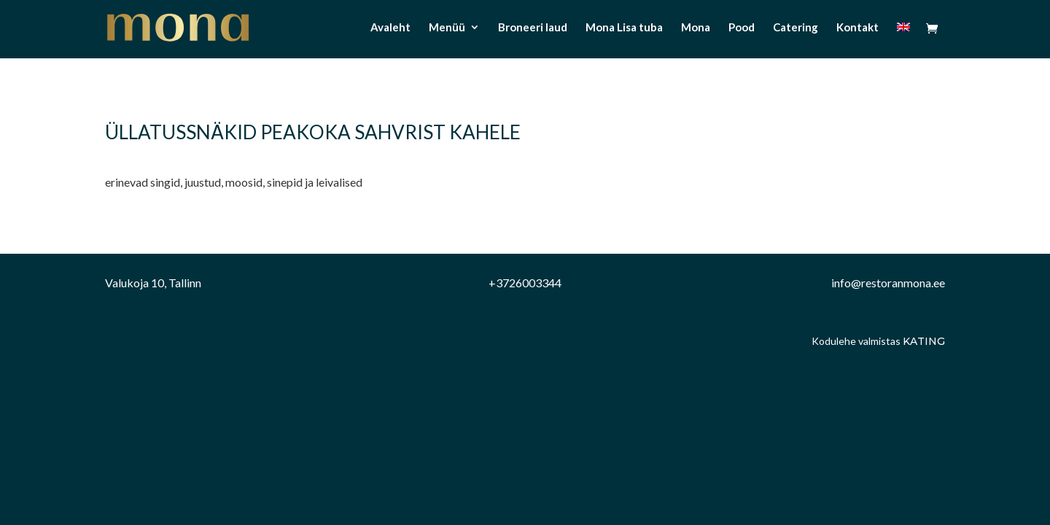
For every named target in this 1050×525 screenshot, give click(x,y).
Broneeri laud (532, 28)
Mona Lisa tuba (624, 28)
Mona (695, 28)
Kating (924, 341)
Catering (795, 28)
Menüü (447, 28)
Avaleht (390, 28)
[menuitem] (903, 38)
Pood (741, 28)
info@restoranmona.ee (888, 282)
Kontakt (857, 28)
